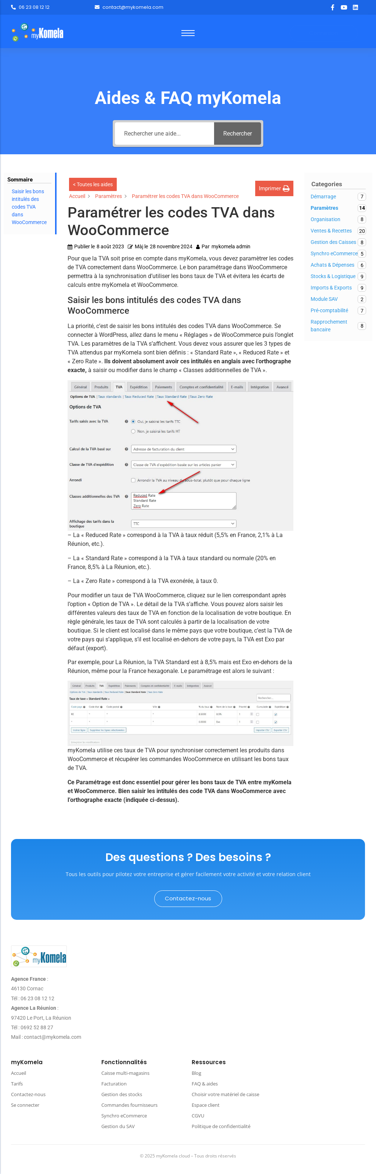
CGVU (198, 1115)
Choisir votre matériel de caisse (225, 1094)
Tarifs (17, 1083)
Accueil (18, 1073)
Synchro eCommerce (124, 1115)
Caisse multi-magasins (125, 1073)
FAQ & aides (205, 1083)
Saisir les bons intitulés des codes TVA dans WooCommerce (29, 206)
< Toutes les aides (93, 184)
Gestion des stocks (121, 1094)
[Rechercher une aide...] (164, 133)
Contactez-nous (28, 1094)
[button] (274, 188)
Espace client (206, 1105)
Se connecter (25, 1105)
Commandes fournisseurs (129, 1105)
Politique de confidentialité (221, 1126)
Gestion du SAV (118, 1126)
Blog (196, 1073)
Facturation (114, 1083)
